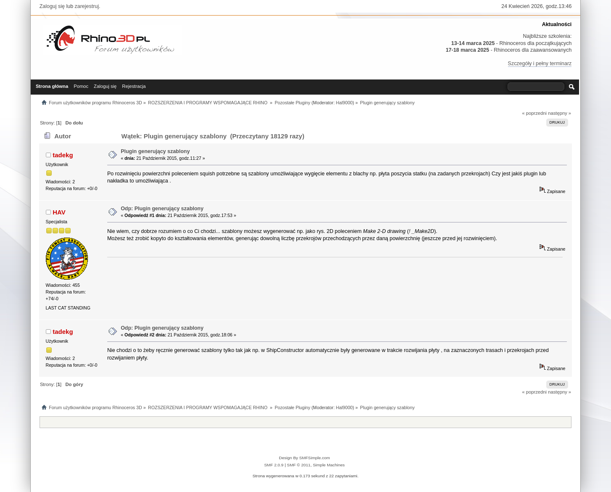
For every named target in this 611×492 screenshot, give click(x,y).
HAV (59, 212)
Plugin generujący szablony (155, 151)
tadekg (63, 155)
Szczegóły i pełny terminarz (540, 63)
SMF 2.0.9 (273, 465)
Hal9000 (344, 102)
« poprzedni (534, 113)
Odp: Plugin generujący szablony (162, 209)
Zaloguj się (52, 6)
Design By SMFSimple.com (304, 457)
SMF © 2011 (298, 465)
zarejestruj (87, 6)
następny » (559, 113)
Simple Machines (329, 465)
